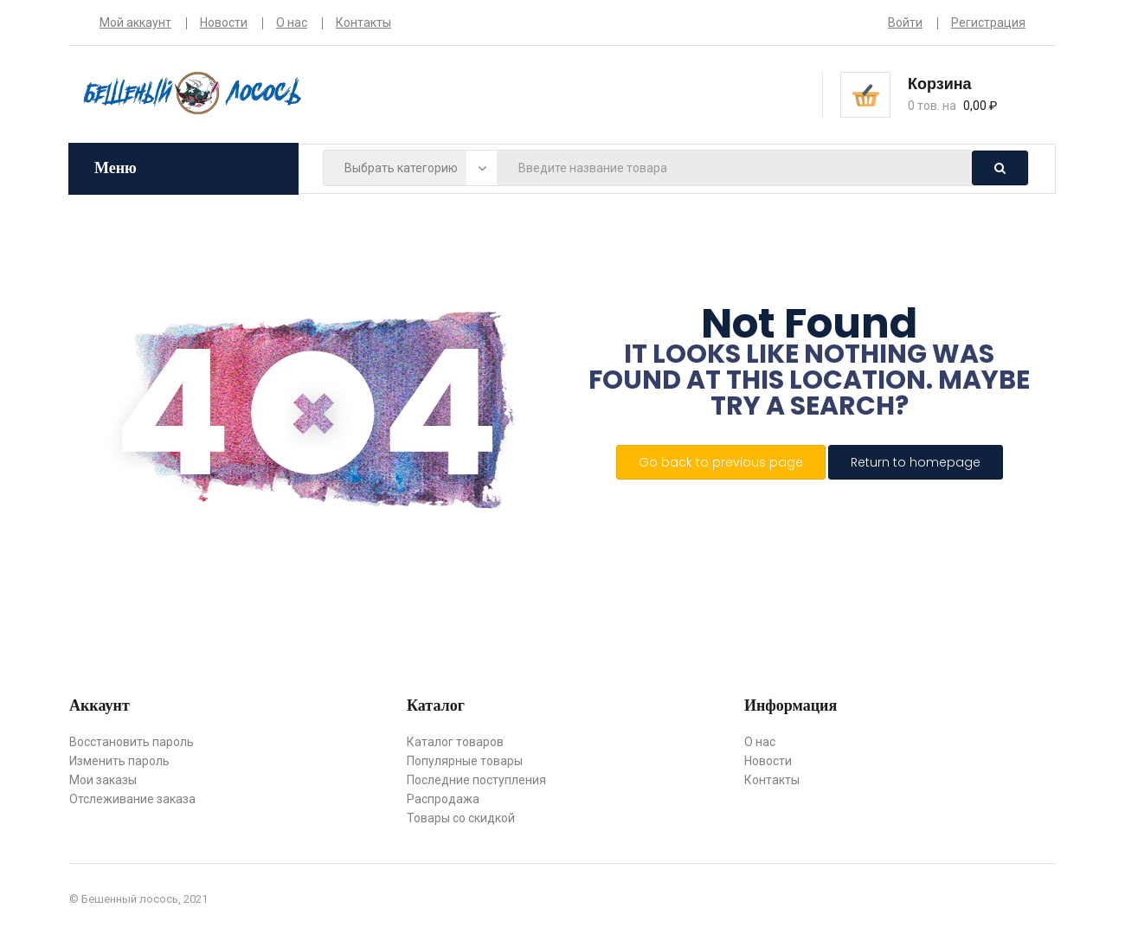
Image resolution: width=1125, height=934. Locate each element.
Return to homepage (915, 462)
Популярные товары (465, 761)
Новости (224, 22)
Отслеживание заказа (132, 799)
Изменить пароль (119, 761)
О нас (291, 22)
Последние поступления (476, 780)
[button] (966, 93)
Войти (905, 22)
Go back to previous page (721, 462)
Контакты (363, 22)
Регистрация (988, 22)
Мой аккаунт (135, 22)
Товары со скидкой (461, 818)
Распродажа (443, 799)
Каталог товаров (455, 742)
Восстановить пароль (131, 742)
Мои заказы (103, 780)
